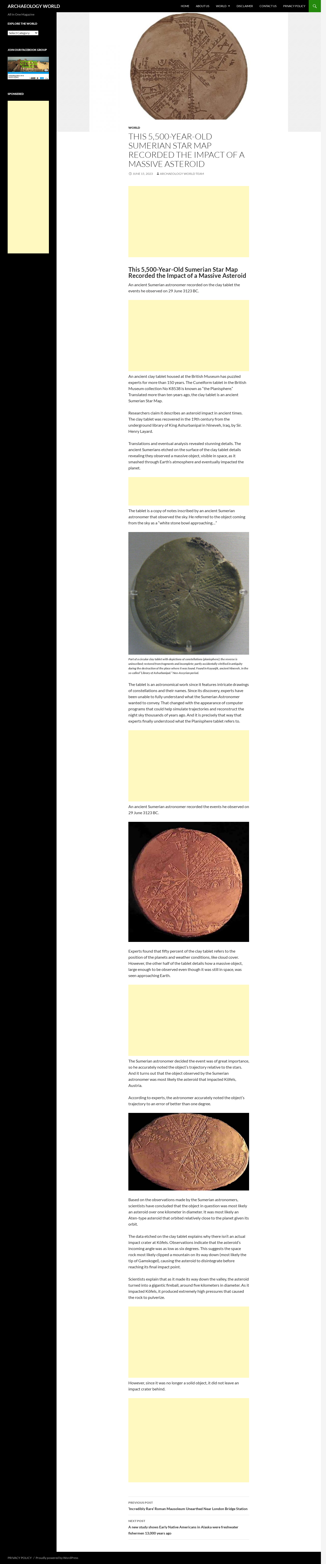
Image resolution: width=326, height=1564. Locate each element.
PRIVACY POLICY (294, 6)
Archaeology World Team (182, 174)
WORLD (221, 6)
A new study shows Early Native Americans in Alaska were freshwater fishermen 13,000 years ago (188, 1526)
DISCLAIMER (245, 6)
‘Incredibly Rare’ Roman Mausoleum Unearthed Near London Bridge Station (188, 1505)
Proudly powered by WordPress (57, 1558)
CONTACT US (268, 6)
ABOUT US (202, 6)
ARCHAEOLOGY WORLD (34, 6)
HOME (185, 6)
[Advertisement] (188, 221)
